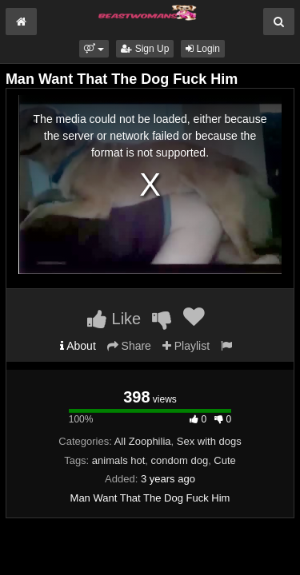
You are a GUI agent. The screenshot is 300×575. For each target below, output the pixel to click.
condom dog (180, 460)
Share (129, 345)
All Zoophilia (142, 441)
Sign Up (145, 48)
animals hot (118, 460)
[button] (94, 49)
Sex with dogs (209, 441)
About (78, 345)
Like (114, 318)
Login (203, 48)
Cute (224, 460)
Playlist (186, 345)
